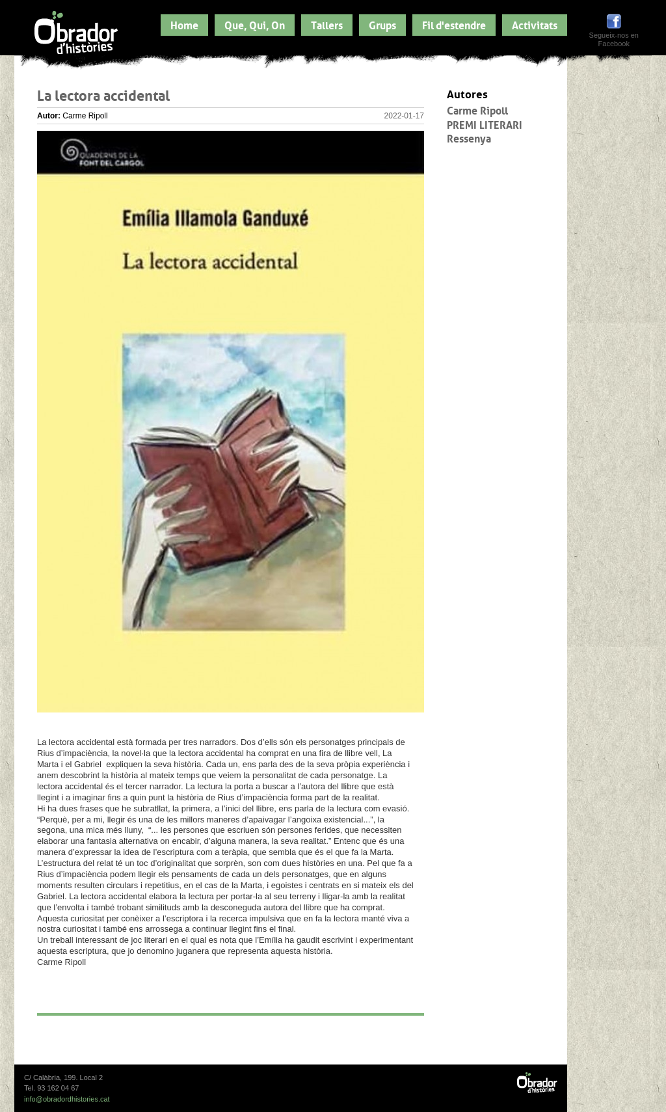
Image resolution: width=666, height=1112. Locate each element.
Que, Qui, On (254, 24)
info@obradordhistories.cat (67, 1099)
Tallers (327, 24)
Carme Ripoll (477, 109)
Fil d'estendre (454, 24)
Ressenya (469, 137)
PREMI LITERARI (484, 123)
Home (184, 24)
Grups (382, 24)
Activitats (534, 24)
